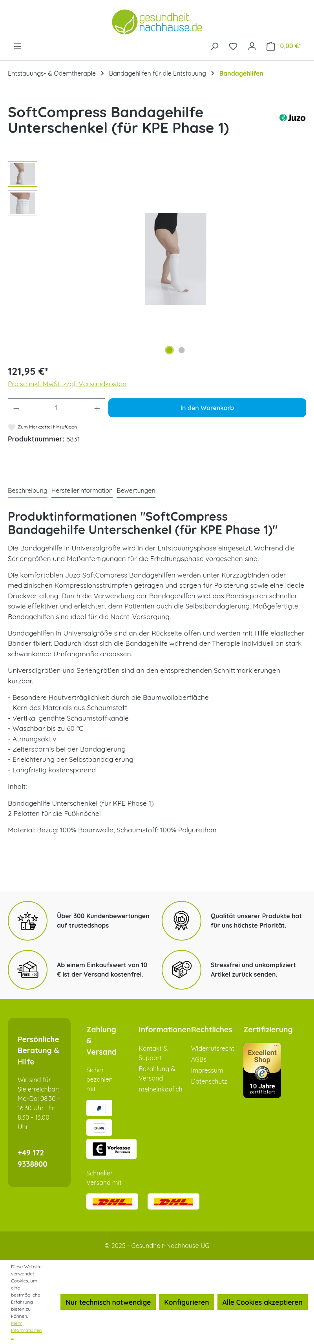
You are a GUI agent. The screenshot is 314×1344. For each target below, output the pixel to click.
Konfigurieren (186, 1302)
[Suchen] (214, 45)
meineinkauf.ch (160, 1089)
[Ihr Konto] (252, 45)
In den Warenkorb (207, 408)
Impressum (207, 1070)
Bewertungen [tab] (136, 490)
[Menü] (17, 45)
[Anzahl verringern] (16, 407)
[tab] (27, 491)
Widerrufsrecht (212, 1048)
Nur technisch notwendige (108, 1302)
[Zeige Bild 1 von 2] (169, 350)
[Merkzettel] (233, 45)
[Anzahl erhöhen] (97, 407)
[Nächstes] (293, 259)
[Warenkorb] (283, 46)
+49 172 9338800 (32, 1158)
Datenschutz (209, 1081)
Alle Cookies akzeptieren (263, 1302)
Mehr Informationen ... (26, 1330)
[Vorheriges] (58, 259)
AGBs (198, 1059)
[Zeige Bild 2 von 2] (182, 350)
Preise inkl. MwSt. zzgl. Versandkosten (67, 383)
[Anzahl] (56, 407)
